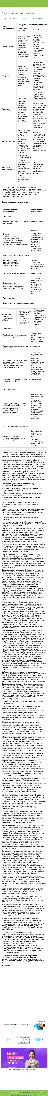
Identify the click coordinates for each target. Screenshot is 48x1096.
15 (30, 1040)
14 (26, 1040)
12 (17, 1040)
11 (13, 1040)
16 (34, 1040)
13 (22, 1040)
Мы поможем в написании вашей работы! (14, 1025)
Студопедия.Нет (14, 1092)
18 (42, 1040)
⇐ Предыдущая (11, 18)
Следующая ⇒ (36, 18)
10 (9, 1040)
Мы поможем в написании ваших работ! (24, 1069)
